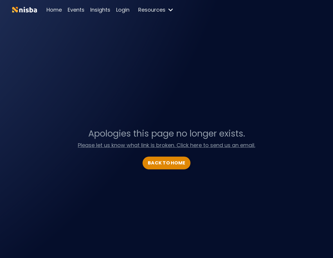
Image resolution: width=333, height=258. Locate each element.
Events (76, 9)
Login (122, 9)
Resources (155, 9)
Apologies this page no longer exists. (166, 134)
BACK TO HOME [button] (166, 163)
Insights (100, 9)
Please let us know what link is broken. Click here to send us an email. (166, 145)
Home (54, 9)
